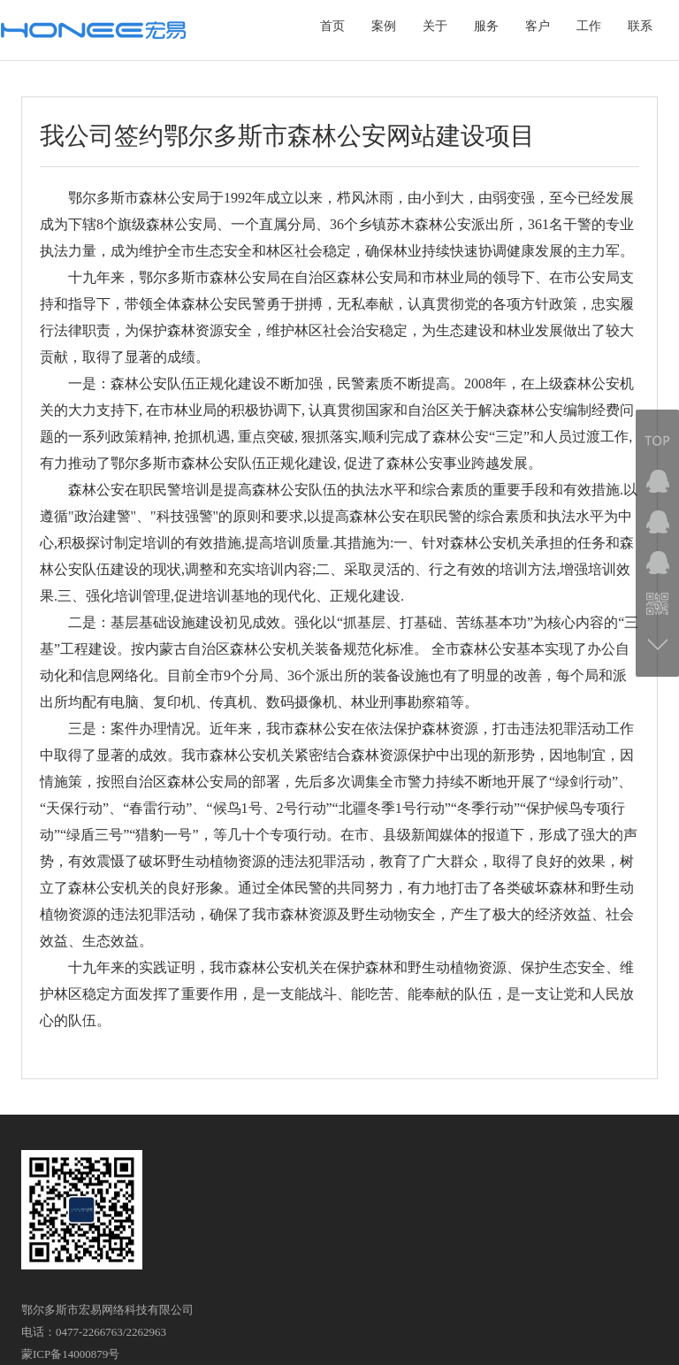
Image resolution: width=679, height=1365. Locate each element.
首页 (332, 26)
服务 (486, 26)
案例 (383, 26)
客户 (537, 26)
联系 (640, 26)
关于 (435, 26)
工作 (588, 26)
